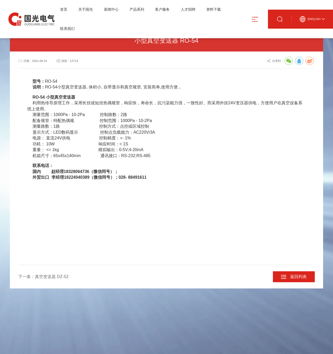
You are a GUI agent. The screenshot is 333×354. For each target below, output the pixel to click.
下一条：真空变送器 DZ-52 (43, 276)
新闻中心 (111, 9)
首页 (63, 9)
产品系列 (137, 9)
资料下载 (213, 9)
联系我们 (67, 29)
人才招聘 (188, 9)
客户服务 (162, 9)
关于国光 (85, 9)
